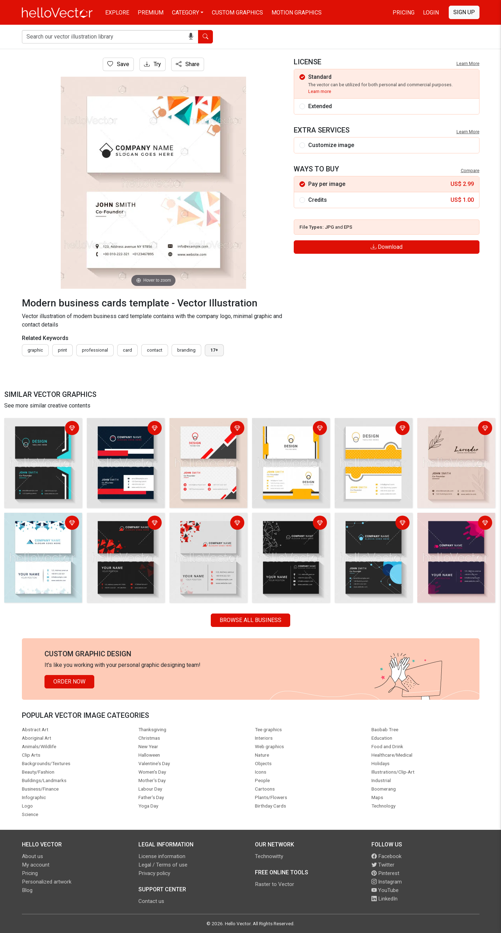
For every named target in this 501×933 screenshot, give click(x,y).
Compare (470, 170)
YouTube (385, 890)
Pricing (403, 12)
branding (186, 350)
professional (95, 350)
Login (431, 12)
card (127, 350)
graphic (35, 350)
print (62, 350)
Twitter (382, 865)
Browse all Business (250, 620)
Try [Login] (152, 64)
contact (154, 350)
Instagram (386, 882)
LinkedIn (384, 899)
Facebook (386, 856)
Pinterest (385, 873)
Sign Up (464, 12)
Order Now (69, 681)
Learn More (468, 63)
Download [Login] (386, 246)
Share (187, 64)
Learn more (319, 91)
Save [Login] (118, 64)
